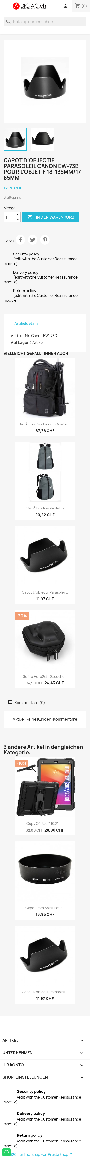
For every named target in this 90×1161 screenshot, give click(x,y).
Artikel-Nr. (20, 335)
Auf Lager (20, 342)
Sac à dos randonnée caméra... (45, 424)
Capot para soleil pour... (45, 908)
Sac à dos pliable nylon (45, 508)
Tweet (32, 240)
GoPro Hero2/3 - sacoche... (45, 676)
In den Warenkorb (50, 217)
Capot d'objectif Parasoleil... (45, 592)
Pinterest (45, 240)
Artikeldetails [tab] (26, 323)
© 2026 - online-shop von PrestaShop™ (38, 1154)
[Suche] (45, 21)
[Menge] (9, 217)
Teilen (20, 240)
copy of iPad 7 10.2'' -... (45, 823)
